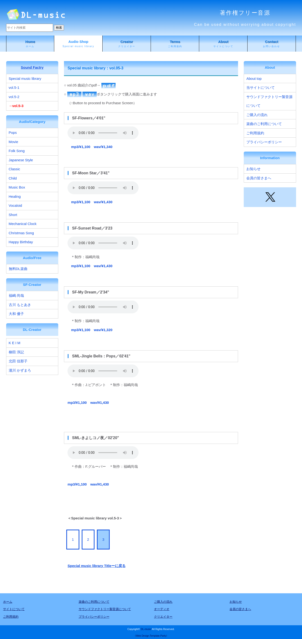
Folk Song (17, 151)
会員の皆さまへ (258, 178)
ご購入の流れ (257, 115)
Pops (13, 132)
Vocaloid (15, 205)
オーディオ (161, 609)
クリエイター (163, 616)
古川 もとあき (20, 305)
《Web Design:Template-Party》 (151, 635)
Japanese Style (21, 160)
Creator (127, 44)
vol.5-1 (14, 88)
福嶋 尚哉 (16, 295)
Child (13, 178)
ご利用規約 (255, 133)
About (223, 44)
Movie (13, 142)
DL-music (146, 629)
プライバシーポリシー (264, 142)
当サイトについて (260, 88)
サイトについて (14, 609)
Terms (175, 44)
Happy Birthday (21, 242)
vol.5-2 (14, 97)
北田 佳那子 (18, 361)
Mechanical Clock (23, 224)
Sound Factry (32, 67)
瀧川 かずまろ (20, 370)
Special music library (25, 78)
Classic (14, 169)
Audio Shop (78, 44)
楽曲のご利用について (264, 124)
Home (30, 44)
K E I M (14, 343)
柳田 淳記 (16, 352)
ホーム (7, 601)
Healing (15, 196)
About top (253, 78)
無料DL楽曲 (18, 269)
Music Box (17, 187)
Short (13, 215)
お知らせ (253, 169)
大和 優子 (16, 314)
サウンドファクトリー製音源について (269, 101)
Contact (272, 44)
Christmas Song (21, 233)
